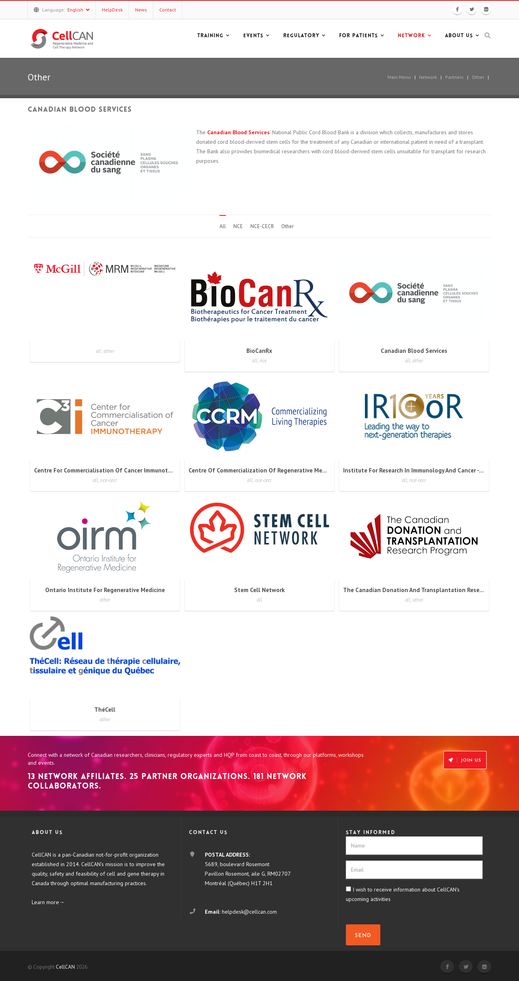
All (222, 226)
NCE (238, 226)
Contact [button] (167, 10)
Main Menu (399, 77)
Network (428, 77)
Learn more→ (48, 902)
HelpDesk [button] (112, 10)
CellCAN (65, 967)
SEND (363, 935)
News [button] (141, 10)
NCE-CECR (262, 226)
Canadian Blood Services (238, 132)
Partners (454, 77)
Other (478, 77)
